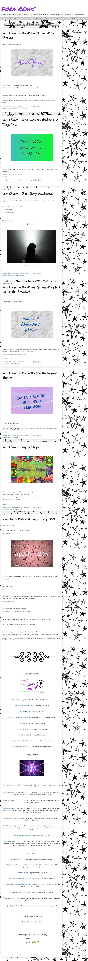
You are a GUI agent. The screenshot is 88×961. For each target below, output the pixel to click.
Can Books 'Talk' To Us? (17, 859)
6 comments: (26, 361)
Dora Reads (17, 8)
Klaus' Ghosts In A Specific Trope (13, 826)
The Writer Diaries (23, 108)
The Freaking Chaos (22, 729)
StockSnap (30, 265)
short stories (21, 275)
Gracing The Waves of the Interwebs (21, 741)
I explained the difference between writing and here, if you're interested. (36, 100)
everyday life (9, 182)
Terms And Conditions (62, 18)
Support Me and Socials (16, 18)
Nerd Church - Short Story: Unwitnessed (27, 194)
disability (8, 509)
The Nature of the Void (10, 785)
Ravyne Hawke (50, 201)
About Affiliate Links (38, 18)
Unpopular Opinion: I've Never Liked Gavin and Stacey (19, 884)
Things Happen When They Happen (14, 898)
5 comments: (26, 273)
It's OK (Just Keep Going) (12, 865)
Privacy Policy (50, 18)
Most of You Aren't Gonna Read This (14, 793)
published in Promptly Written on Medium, (21, 201)
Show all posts (41, 24)
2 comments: (26, 106)
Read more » (5, 102)
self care (20, 182)
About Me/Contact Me (77, 18)
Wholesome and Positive (20, 747)
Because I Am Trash (9, 800)
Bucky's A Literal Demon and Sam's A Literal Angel (28, 835)
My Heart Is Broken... (22, 873)
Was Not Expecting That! (20, 700)
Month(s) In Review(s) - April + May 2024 (28, 519)
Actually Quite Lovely (25, 735)
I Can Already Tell (25, 711)
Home (5, 18)
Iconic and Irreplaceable (22, 705)
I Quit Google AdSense (13, 906)
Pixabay (38, 265)
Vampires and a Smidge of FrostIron (14, 818)
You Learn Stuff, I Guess (25, 723)
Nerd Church (15, 108)
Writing (27, 18)
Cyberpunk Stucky (8, 808)
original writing (15, 275)
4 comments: (26, 435)
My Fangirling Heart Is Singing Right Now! (21, 717)
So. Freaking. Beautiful (10, 841)
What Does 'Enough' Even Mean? (20, 892)
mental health (9, 108)
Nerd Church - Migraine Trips (20, 447)
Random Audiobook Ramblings (18, 878)
